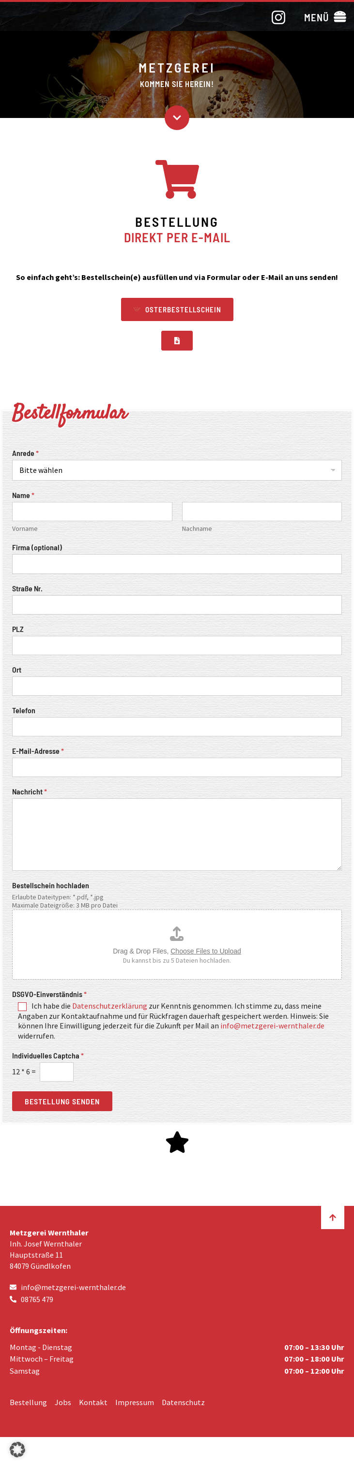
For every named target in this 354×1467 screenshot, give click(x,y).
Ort (16, 669)
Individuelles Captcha (48, 1055)
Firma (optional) (37, 547)
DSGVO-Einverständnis (49, 993)
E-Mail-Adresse (38, 750)
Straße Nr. (27, 588)
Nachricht (29, 791)
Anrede (25, 452)
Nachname (197, 529)
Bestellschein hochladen (50, 885)
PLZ (18, 628)
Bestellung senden (62, 1101)
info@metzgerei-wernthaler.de (272, 1025)
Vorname (25, 529)
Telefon (23, 710)
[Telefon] (177, 726)
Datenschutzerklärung (109, 1006)
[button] (325, 16)
